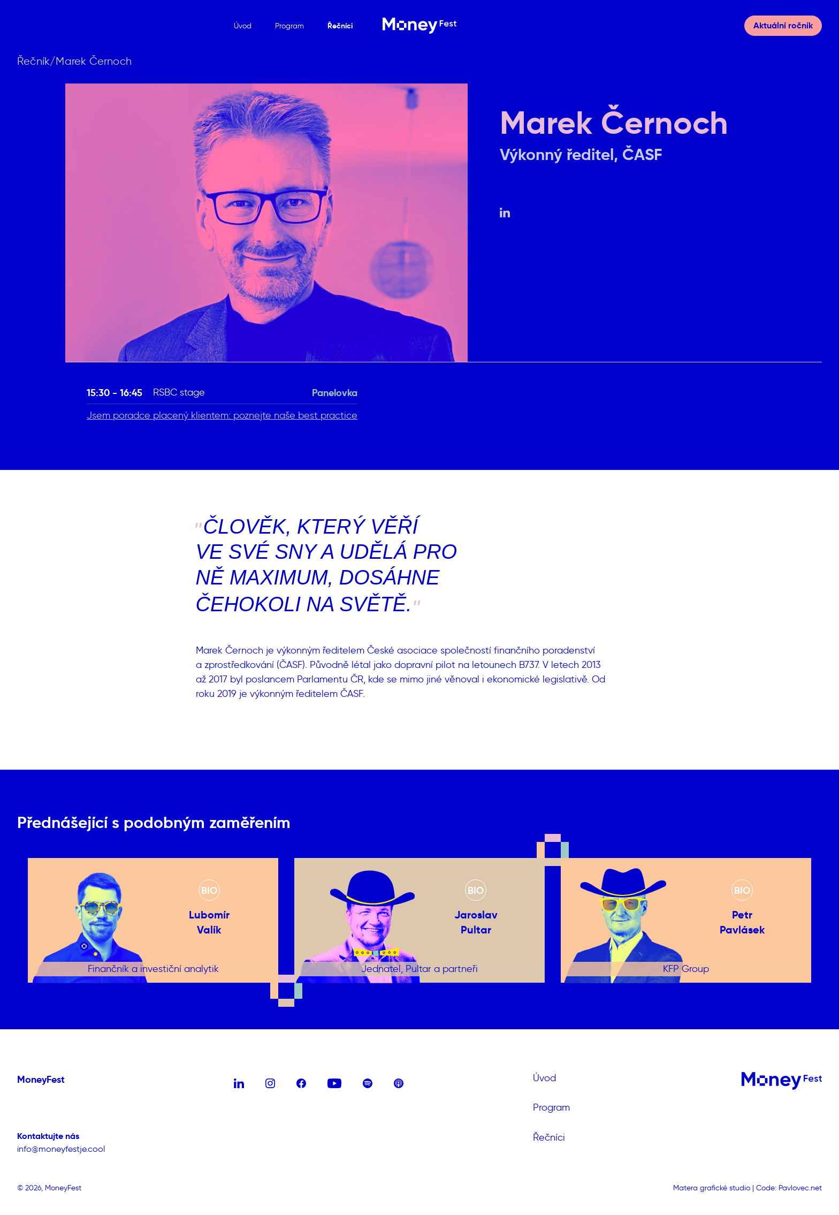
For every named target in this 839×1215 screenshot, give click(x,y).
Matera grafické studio (711, 1188)
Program (289, 26)
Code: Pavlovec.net (789, 1188)
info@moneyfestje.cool (61, 1149)
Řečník (33, 61)
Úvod (242, 26)
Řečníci (340, 26)
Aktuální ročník (783, 25)
